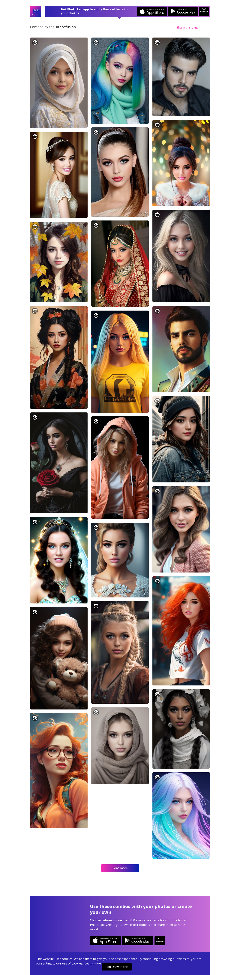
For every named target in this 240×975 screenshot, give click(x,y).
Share (187, 27)
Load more (120, 868)
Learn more (92, 963)
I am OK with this (116, 967)
